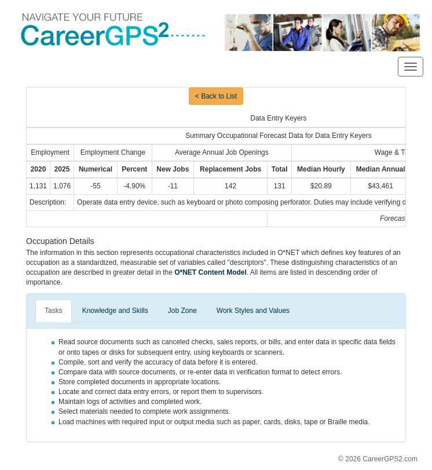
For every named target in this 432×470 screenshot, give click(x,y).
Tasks (54, 311)
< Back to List (216, 96)
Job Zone (182, 311)
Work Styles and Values (253, 311)
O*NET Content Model (210, 272)
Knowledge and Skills (115, 311)
